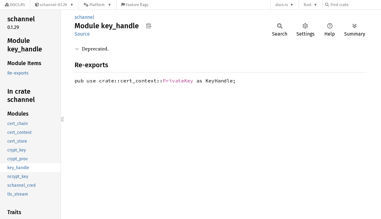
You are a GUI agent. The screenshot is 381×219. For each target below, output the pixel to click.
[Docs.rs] (15, 4)
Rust (308, 4)
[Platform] (97, 4)
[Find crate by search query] (355, 4)
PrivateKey (178, 81)
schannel (84, 17)
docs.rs (281, 4)
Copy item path (149, 25)
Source (82, 34)
